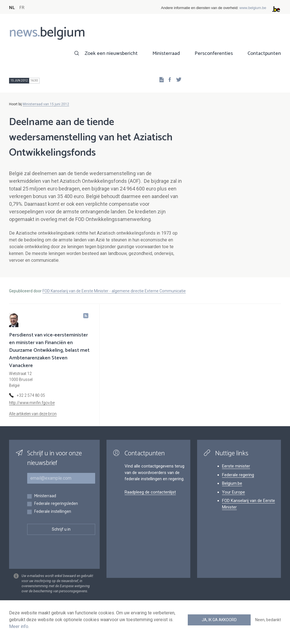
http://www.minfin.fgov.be (32, 402)
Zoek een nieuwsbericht (111, 53)
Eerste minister (236, 466)
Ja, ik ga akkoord (219, 619)
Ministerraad (166, 53)
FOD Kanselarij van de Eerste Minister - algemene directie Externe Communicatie (114, 291)
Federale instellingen (52, 512)
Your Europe (233, 492)
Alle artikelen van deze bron (33, 413)
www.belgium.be (252, 8)
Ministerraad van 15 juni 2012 (46, 104)
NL (12, 8)
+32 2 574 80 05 (31, 395)
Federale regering (238, 474)
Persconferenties (214, 53)
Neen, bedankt (268, 619)
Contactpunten (264, 53)
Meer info (18, 626)
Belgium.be (232, 483)
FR (21, 8)
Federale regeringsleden (56, 504)
